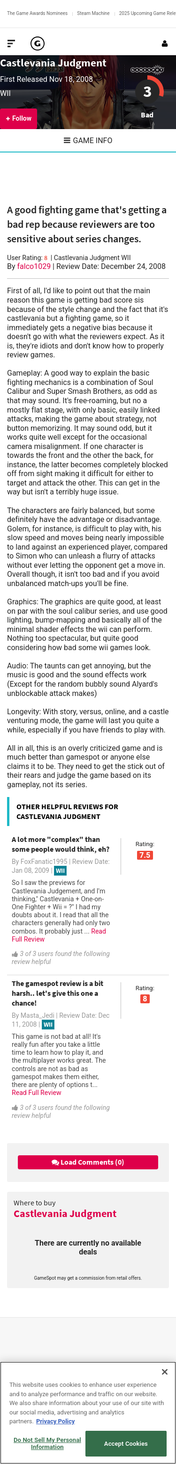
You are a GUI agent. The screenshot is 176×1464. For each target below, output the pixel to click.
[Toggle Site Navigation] (11, 43)
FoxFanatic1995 (44, 861)
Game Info (88, 140)
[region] (88, 1413)
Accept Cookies (126, 1443)
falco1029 (34, 266)
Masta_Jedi (37, 1015)
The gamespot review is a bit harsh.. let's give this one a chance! (57, 992)
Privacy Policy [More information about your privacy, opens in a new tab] (55, 1421)
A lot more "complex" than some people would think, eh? (60, 844)
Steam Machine (93, 13)
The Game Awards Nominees (37, 13)
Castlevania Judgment (53, 62)
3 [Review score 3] (147, 91)
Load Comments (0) (88, 1162)
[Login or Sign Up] (164, 43)
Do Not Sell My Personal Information (47, 1443)
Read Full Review (36, 1092)
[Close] (164, 1372)
